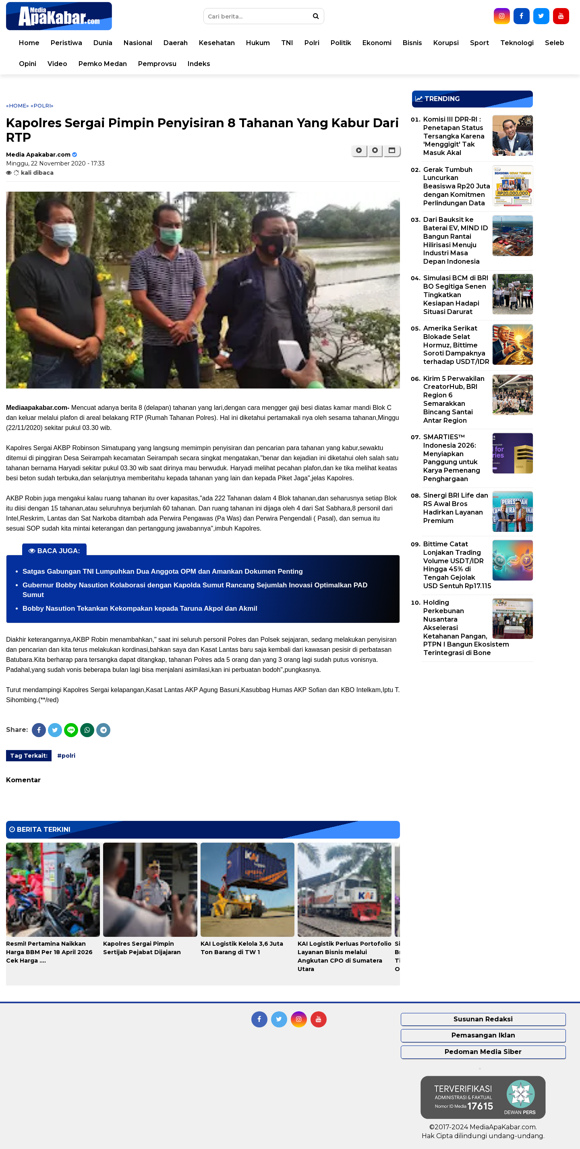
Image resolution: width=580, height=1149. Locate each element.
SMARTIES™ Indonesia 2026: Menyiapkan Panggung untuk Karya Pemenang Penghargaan (451, 458)
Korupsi (446, 43)
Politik (341, 43)
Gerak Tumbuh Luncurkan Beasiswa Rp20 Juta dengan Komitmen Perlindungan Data (456, 186)
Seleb (554, 43)
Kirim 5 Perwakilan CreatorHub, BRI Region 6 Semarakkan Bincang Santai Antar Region (454, 399)
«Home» (17, 105)
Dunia (102, 43)
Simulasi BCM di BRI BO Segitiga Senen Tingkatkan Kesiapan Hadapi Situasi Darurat (456, 294)
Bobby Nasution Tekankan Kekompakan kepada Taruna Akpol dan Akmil (140, 608)
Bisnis (412, 43)
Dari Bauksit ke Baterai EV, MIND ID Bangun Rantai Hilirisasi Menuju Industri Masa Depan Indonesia (455, 240)
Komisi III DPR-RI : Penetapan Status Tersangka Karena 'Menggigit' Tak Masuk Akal (454, 136)
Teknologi (517, 43)
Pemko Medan (103, 64)
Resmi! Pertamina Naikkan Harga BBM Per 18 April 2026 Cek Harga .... (49, 952)
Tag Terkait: (29, 755)
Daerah (176, 43)
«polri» (42, 105)
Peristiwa (66, 43)
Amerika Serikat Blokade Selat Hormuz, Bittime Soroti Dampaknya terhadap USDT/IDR (456, 345)
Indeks (199, 64)
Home (29, 43)
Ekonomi (377, 43)
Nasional (138, 43)
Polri (311, 43)
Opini (27, 64)
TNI (287, 43)
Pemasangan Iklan (483, 1035)
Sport (479, 43)
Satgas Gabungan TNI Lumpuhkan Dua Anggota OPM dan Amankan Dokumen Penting (163, 571)
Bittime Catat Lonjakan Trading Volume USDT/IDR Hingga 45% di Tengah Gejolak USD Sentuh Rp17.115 (457, 565)
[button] (391, 150)
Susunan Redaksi (483, 1019)
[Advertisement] (472, 724)
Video (57, 64)
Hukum (258, 43)
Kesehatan (217, 43)
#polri (66, 755)
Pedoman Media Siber (483, 1052)
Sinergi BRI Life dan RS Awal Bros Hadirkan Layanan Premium (455, 508)
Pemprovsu (157, 64)
